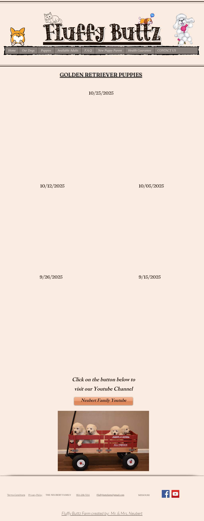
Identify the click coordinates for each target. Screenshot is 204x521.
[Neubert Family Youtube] (103, 401)
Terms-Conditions (16, 494)
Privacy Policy (35, 494)
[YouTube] (175, 494)
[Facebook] (166, 494)
